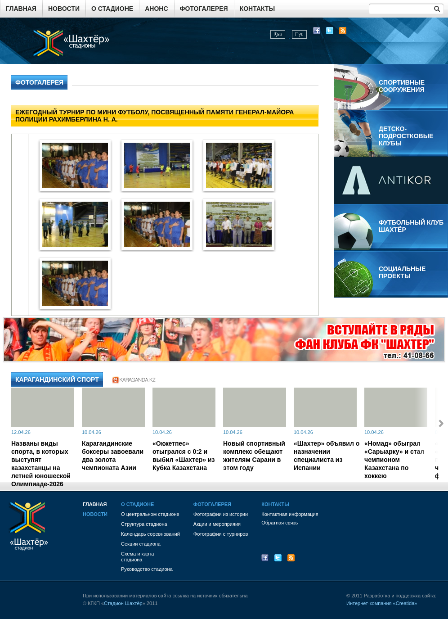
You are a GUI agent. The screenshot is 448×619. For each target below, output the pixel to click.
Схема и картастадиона (137, 556)
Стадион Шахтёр (123, 603)
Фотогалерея (204, 8)
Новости (64, 8)
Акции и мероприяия (217, 524)
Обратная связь (279, 522)
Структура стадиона (144, 524)
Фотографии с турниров (220, 534)
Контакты (257, 8)
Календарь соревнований (150, 534)
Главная (21, 8)
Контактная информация (289, 514)
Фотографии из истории (220, 514)
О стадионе (112, 8)
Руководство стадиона (147, 569)
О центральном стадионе (150, 514)
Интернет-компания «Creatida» (381, 603)
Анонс (156, 8)
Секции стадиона (141, 544)
